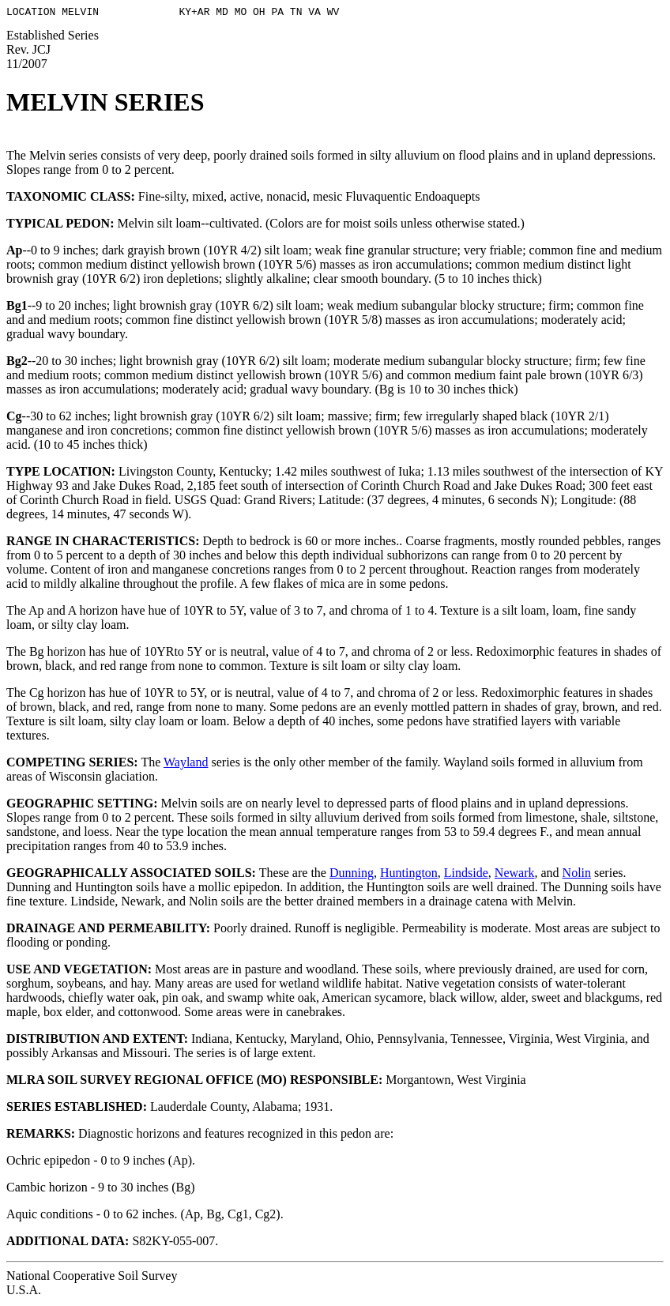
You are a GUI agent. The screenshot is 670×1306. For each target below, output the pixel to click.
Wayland (186, 764)
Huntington (409, 875)
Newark (515, 875)
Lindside (466, 875)
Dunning (351, 875)
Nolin (577, 875)
